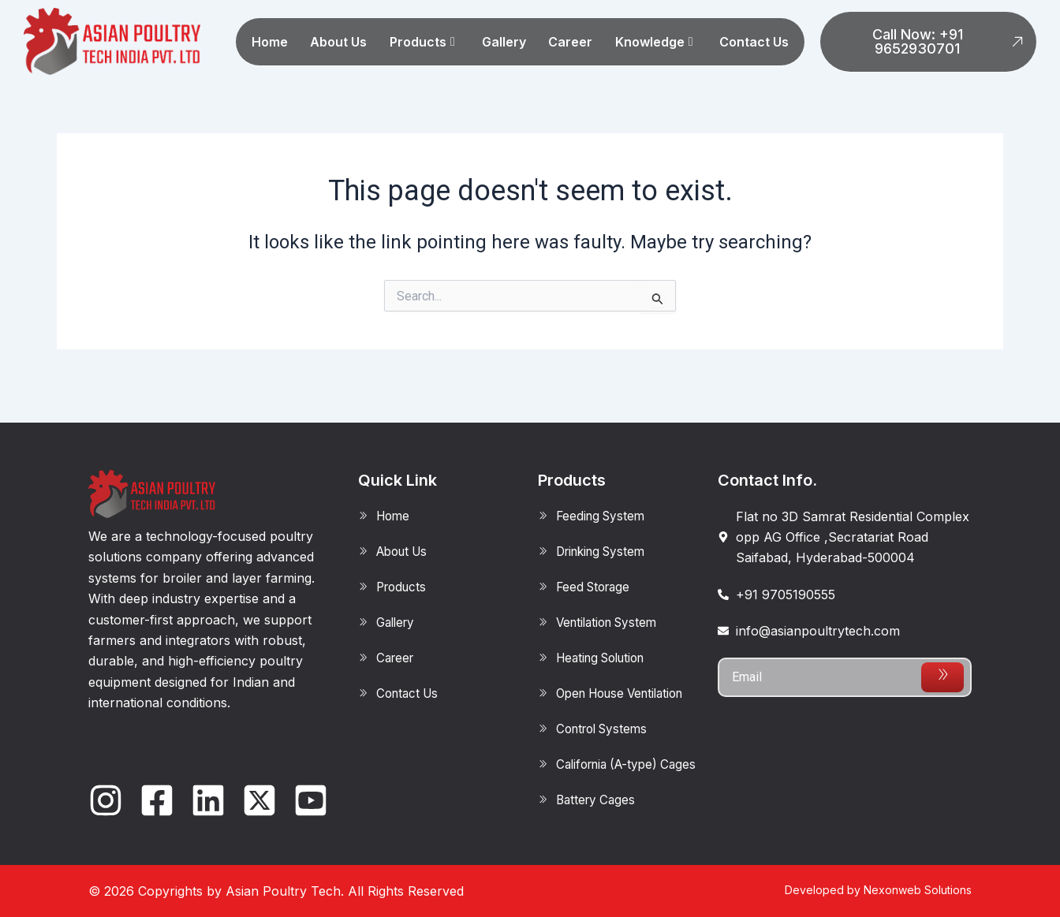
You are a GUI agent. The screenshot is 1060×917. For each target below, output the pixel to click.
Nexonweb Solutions (918, 889)
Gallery (504, 42)
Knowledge (654, 42)
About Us (338, 42)
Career (570, 42)
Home (270, 42)
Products (422, 42)
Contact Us (754, 42)
